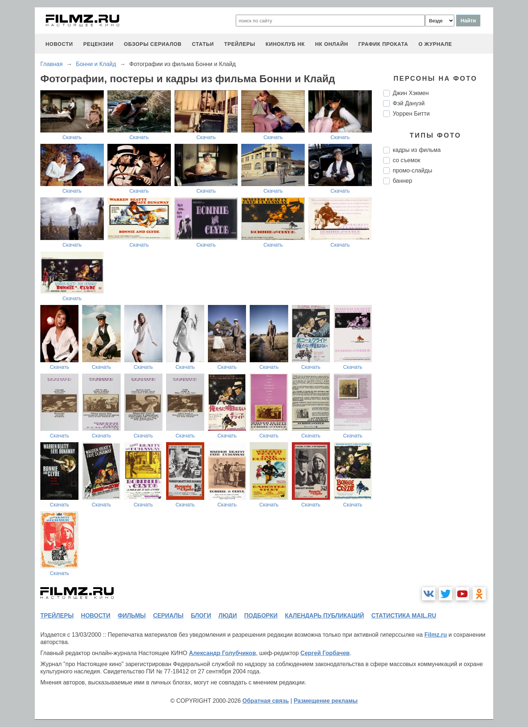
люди (228, 616)
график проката (383, 44)
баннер (402, 181)
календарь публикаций (324, 616)
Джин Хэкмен (411, 93)
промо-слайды (412, 170)
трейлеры (239, 44)
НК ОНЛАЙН (331, 44)
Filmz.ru (435, 635)
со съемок (406, 160)
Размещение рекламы (326, 701)
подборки (261, 616)
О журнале (435, 44)
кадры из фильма (417, 150)
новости (59, 44)
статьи (203, 44)
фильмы (132, 616)
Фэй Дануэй (409, 103)
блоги (201, 616)
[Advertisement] (438, 313)
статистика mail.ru (403, 616)
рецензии (98, 44)
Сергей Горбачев (324, 653)
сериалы (168, 616)
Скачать (72, 137)
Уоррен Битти (411, 113)
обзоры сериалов (153, 44)
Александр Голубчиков (222, 653)
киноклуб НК (285, 44)
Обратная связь (265, 701)
